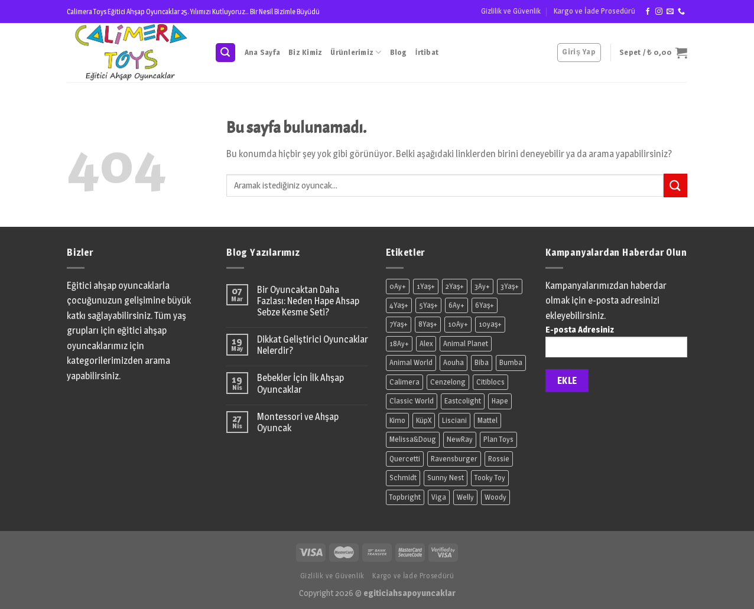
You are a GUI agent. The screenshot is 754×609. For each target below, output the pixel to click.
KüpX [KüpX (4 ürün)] (423, 420)
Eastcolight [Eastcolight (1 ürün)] (462, 400)
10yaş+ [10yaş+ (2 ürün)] (490, 324)
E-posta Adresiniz (616, 345)
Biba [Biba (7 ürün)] (481, 362)
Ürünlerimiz (355, 52)
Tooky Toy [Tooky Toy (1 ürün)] (489, 477)
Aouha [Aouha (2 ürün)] (453, 362)
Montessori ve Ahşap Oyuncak (298, 422)
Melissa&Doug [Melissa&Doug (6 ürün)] (412, 439)
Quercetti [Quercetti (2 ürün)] (404, 458)
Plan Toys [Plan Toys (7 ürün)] (498, 439)
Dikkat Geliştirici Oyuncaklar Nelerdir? (312, 345)
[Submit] (675, 185)
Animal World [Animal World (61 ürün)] (411, 362)
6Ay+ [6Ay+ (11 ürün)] (456, 305)
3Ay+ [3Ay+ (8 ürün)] (482, 286)
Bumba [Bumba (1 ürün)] (510, 362)
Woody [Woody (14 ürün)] (495, 497)
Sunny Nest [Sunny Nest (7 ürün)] (445, 477)
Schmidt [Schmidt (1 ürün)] (403, 477)
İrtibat (426, 52)
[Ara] (226, 53)
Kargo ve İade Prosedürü (594, 10)
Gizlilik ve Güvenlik (511, 10)
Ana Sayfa (262, 52)
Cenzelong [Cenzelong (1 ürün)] (448, 381)
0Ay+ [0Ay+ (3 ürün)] (397, 286)
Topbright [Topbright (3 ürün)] (405, 497)
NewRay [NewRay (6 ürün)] (460, 439)
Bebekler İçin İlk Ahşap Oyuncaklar (300, 383)
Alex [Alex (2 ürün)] (426, 343)
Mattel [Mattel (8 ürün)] (487, 420)
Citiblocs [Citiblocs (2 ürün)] (490, 381)
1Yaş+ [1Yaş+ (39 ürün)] (426, 286)
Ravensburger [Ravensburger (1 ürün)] (454, 458)
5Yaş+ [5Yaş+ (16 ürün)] (428, 305)
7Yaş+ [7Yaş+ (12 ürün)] (398, 324)
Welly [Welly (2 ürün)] (465, 497)
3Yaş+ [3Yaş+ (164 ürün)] (509, 286)
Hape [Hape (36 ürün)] (500, 400)
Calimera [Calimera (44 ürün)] (404, 381)
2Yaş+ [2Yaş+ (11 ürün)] (455, 286)
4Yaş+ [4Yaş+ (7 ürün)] (398, 305)
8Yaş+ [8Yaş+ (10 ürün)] (427, 324)
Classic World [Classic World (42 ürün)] (411, 400)
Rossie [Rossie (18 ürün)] (498, 458)
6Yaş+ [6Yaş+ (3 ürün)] (484, 305)
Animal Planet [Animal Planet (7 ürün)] (465, 343)
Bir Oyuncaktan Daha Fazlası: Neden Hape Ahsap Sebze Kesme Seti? (308, 301)
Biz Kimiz (305, 52)
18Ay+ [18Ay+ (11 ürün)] (399, 343)
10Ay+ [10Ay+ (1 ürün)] (458, 324)
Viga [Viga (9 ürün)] (438, 497)
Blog (398, 52)
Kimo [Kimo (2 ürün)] (397, 420)
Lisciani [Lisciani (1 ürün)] (454, 420)
